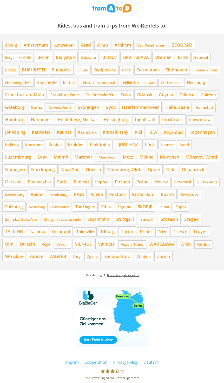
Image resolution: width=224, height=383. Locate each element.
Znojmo (144, 256)
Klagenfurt (173, 132)
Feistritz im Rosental (98, 82)
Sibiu (106, 206)
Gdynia (166, 94)
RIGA (79, 194)
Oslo (171, 169)
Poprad (102, 182)
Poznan (122, 182)
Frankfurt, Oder (64, 94)
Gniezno (208, 94)
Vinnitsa (106, 244)
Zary (76, 256)
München (169, 157)
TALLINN (14, 231)
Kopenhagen (202, 132)
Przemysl (182, 182)
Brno (183, 57)
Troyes (200, 231)
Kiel (138, 132)
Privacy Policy (125, 362)
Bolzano (88, 57)
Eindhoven (176, 70)
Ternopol (61, 231)
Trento (145, 231)
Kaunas (64, 132)
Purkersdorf (207, 182)
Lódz (150, 144)
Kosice (55, 144)
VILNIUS (83, 244)
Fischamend (171, 82)
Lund (184, 144)
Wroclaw (14, 256)
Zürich (163, 256)
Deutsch (151, 362)
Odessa (93, 169)
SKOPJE (145, 206)
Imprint (72, 362)
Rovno (167, 194)
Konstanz (33, 144)
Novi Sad (70, 169)
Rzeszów (189, 194)
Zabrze (36, 256)
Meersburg (108, 157)
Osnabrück (193, 169)
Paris (62, 182)
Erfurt (69, 82)
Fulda (126, 94)
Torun (127, 231)
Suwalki (147, 219)
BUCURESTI (33, 70)
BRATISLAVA (136, 57)
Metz (128, 157)
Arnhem (122, 45)
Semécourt (60, 207)
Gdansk (144, 94)
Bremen (163, 57)
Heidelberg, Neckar (77, 119)
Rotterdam (143, 194)
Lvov (42, 157)
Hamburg (15, 119)
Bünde (82, 70)
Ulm (9, 244)
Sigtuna (124, 206)
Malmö (61, 157)
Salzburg (14, 206)
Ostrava (13, 182)
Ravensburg (14, 194)
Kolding (12, 144)
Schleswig (37, 207)
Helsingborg (116, 119)
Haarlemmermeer (140, 107)
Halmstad (204, 107)
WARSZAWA (162, 244)
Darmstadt (148, 70)
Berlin (43, 57)
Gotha (36, 107)
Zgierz (92, 256)
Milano (146, 157)
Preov (161, 182)
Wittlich (203, 244)
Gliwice (186, 94)
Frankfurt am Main (24, 94)
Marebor (83, 157)
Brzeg (10, 70)
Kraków (76, 144)
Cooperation (96, 362)
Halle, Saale (177, 107)
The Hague (85, 206)
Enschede (47, 82)
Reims (37, 194)
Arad (86, 45)
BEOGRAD (181, 45)
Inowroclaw (200, 119)
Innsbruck (172, 119)
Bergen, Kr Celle (18, 57)
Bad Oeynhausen (151, 45)
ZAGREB (58, 256)
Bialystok (65, 57)
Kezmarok (87, 132)
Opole (154, 169)
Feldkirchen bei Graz (138, 82)
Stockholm (98, 219)
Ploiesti (81, 182)
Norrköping (43, 169)
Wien (185, 244)
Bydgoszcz (105, 70)
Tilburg (107, 231)
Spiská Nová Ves (21, 219)
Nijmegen (15, 169)
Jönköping (15, 132)
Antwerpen (64, 45)
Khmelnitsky (115, 132)
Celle (126, 70)
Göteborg (15, 107)
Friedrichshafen (100, 94)
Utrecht (27, 244)
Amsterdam (36, 45)
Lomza (167, 144)
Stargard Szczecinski (62, 219)
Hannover (41, 119)
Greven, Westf (59, 107)
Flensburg (196, 82)
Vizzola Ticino (132, 244)
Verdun (63, 244)
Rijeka (96, 194)
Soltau (163, 207)
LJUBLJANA (127, 144)
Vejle (46, 244)
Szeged (191, 219)
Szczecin (169, 219)
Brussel (201, 57)
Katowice (41, 132)
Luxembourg (18, 157)
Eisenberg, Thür (18, 82)
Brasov (109, 57)
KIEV (153, 132)
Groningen (88, 107)
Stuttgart (125, 219)
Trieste (180, 231)
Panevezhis (39, 182)
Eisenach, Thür (205, 70)
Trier (162, 231)
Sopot (180, 206)
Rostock (117, 194)
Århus (102, 45)
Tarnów (37, 231)
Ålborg (11, 45)
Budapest (61, 70)
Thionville (85, 231)
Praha (142, 182)
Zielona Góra (117, 256)
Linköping (100, 144)
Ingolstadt (145, 119)
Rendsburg (58, 194)
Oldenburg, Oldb (124, 169)
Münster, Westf (201, 157)
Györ (110, 107)
